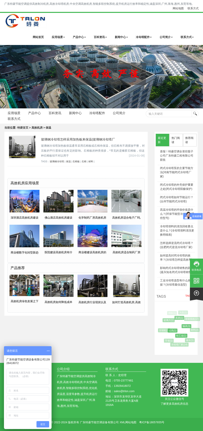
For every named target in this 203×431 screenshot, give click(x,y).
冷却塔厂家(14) (180, 344)
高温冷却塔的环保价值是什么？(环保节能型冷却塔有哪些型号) (177, 214)
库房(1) (180, 317)
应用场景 (58, 37)
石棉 (84, 161)
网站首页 (38, 37)
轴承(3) (187, 326)
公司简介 (166, 37)
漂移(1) (172, 313)
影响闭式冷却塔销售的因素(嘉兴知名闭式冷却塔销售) (176, 270)
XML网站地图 (128, 422)
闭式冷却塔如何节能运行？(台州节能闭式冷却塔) (176, 199)
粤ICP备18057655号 (152, 422)
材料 (90, 161)
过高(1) (173, 330)
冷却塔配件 (144, 37)
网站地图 (178, 8)
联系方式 (193, 8)
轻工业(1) (182, 335)
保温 (68, 161)
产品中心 (79, 37)
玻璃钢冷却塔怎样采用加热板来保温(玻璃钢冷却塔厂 (78, 139)
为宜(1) (183, 312)
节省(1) (169, 340)
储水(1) (190, 340)
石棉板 (76, 161)
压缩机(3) (164, 330)
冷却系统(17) (192, 319)
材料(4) (195, 330)
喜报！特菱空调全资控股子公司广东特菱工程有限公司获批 (176, 155)
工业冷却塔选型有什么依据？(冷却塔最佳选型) (175, 282)
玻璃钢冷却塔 (57, 161)
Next (4, 77)
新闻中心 (121, 37)
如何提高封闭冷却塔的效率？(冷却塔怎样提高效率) (176, 257)
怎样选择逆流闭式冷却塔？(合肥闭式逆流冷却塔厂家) (176, 245)
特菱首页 (22, 127)
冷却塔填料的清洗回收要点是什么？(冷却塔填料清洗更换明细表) (177, 230)
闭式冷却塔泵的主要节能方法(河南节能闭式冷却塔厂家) (176, 172)
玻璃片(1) (169, 320)
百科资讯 (100, 37)
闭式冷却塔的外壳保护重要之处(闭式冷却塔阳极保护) (176, 186)
